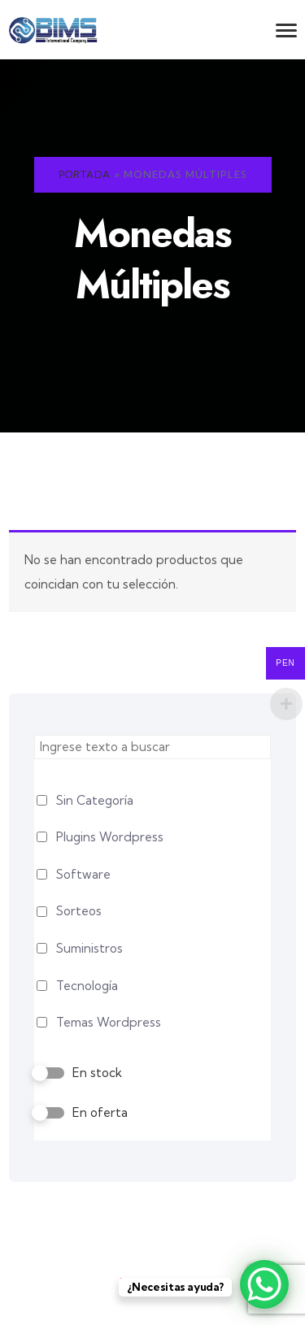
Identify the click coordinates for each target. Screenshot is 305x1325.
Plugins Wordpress (109, 837)
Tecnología (87, 985)
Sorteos (79, 911)
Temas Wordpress (108, 1022)
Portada (85, 174)
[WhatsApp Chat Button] (264, 1284)
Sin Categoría (94, 800)
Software (83, 874)
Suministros (89, 948)
